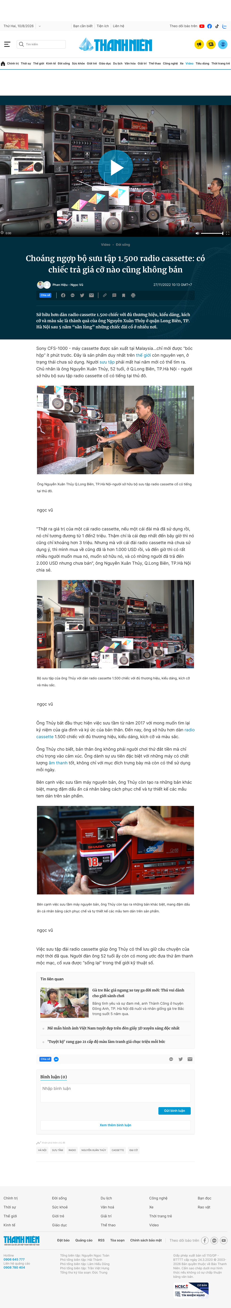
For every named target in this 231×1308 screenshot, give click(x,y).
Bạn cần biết (83, 26)
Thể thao (155, 63)
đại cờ (134, 1150)
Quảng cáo (83, 1240)
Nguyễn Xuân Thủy (94, 1150)
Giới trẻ (92, 63)
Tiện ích (103, 26)
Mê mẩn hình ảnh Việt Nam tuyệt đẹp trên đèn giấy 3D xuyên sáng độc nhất (113, 1028)
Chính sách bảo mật (146, 1240)
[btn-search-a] (21, 44)
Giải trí (142, 63)
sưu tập (107, 362)
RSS (101, 1240)
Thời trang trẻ (220, 63)
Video (190, 63)
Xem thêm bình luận (115, 1125)
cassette (118, 1150)
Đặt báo (63, 1240)
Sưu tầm (57, 1150)
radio (72, 1150)
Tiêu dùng (202, 63)
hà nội (42, 1150)
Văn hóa (130, 63)
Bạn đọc (204, 1198)
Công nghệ (170, 63)
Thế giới (38, 63)
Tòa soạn (117, 1240)
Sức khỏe (78, 63)
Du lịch (118, 63)
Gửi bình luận (174, 1111)
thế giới (143, 355)
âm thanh (58, 763)
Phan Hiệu (60, 285)
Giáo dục (105, 63)
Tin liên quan (52, 979)
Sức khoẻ (60, 1207)
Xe (181, 63)
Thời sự (26, 63)
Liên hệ (118, 26)
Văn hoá (107, 1207)
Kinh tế (51, 63)
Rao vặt (204, 1207)
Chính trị (13, 63)
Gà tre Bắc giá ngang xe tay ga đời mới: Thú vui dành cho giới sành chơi (138, 993)
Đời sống (64, 63)
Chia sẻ (45, 295)
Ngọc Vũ (76, 285)
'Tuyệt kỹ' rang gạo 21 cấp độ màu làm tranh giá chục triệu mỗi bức (106, 1042)
